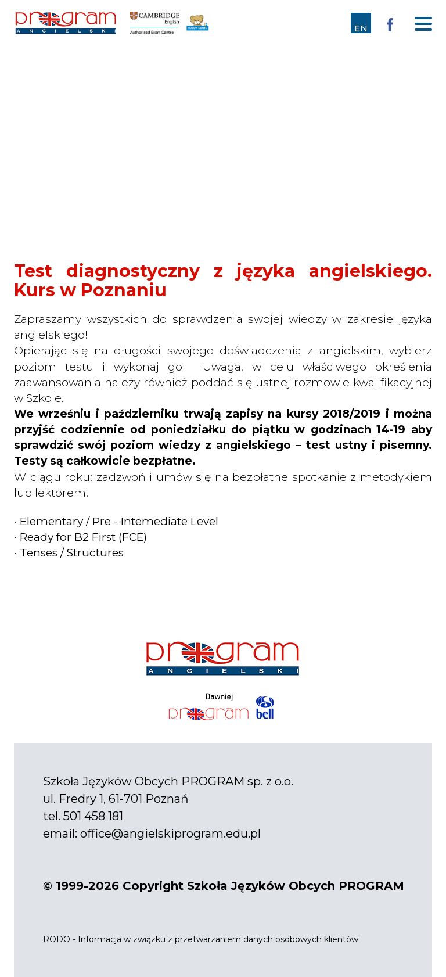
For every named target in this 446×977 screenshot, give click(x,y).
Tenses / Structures (72, 552)
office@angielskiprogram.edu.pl (170, 833)
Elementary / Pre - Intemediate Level (119, 521)
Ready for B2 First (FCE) (83, 537)
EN (361, 28)
